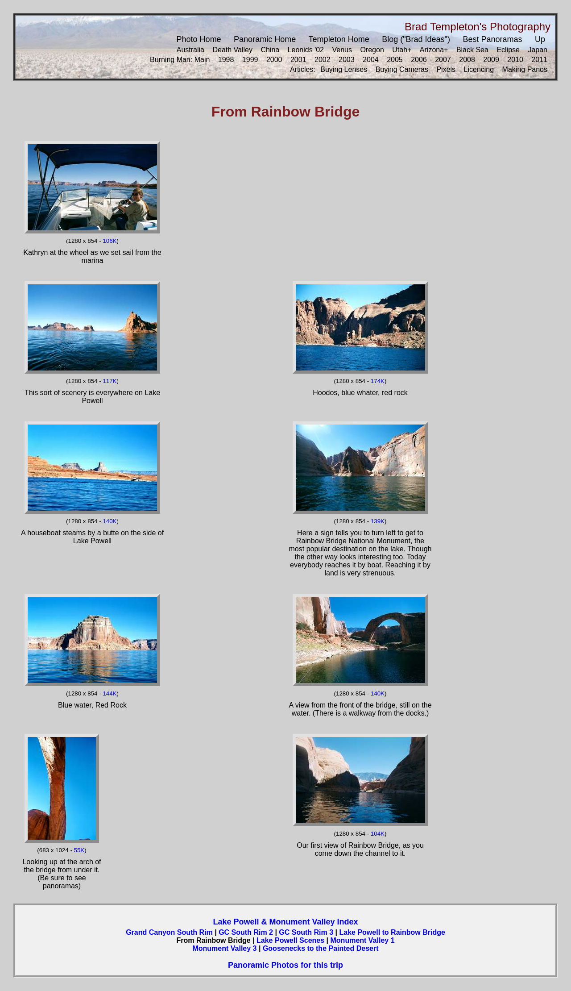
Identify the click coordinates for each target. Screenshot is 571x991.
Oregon (372, 50)
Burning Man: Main (180, 59)
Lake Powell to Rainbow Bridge (392, 932)
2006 (419, 59)
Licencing (479, 69)
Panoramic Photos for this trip (285, 965)
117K (109, 381)
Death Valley (232, 50)
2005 (395, 59)
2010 (515, 59)
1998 (226, 59)
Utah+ (401, 50)
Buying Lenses (343, 69)
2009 (491, 59)
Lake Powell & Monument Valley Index (285, 921)
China (270, 50)
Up (540, 39)
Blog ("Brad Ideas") (416, 39)
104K (378, 833)
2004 (371, 59)
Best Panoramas (492, 39)
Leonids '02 (306, 50)
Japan (537, 50)
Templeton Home (339, 39)
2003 (347, 59)
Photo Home (199, 39)
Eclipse (508, 50)
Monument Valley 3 (224, 948)
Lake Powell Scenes (290, 940)
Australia (190, 50)
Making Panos (524, 69)
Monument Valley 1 (363, 940)
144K (109, 693)
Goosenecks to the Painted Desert (321, 948)
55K (79, 850)
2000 (274, 59)
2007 (443, 59)
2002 (322, 59)
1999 (250, 59)
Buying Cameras (402, 69)
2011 (539, 59)
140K (109, 521)
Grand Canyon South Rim (169, 932)
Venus (342, 50)
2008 (467, 59)
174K (378, 381)
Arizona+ (434, 50)
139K (378, 521)
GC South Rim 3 (306, 932)
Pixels (445, 69)
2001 (298, 59)
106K (109, 240)
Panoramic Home (265, 39)
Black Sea (472, 50)
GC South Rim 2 (246, 932)
